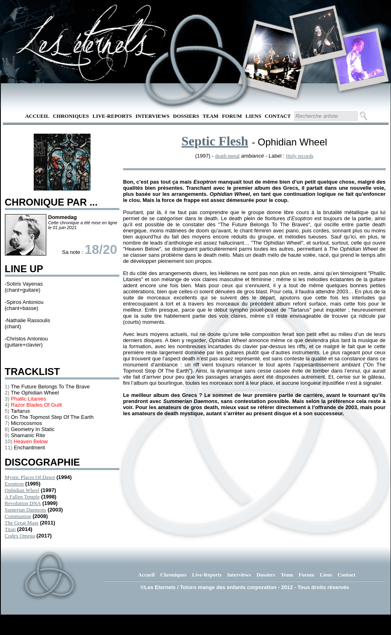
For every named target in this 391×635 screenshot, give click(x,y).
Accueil (37, 116)
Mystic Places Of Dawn (30, 477)
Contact (278, 116)
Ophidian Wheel (22, 490)
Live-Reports (112, 116)
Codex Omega (20, 536)
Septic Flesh (214, 141)
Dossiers (186, 116)
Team (210, 116)
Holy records (299, 156)
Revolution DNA (23, 503)
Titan (10, 529)
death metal (227, 156)
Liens (253, 116)
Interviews (152, 116)
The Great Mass (22, 523)
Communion (18, 516)
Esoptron (14, 484)
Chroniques (71, 116)
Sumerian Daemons (25, 510)
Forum (232, 116)
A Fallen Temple (22, 497)
